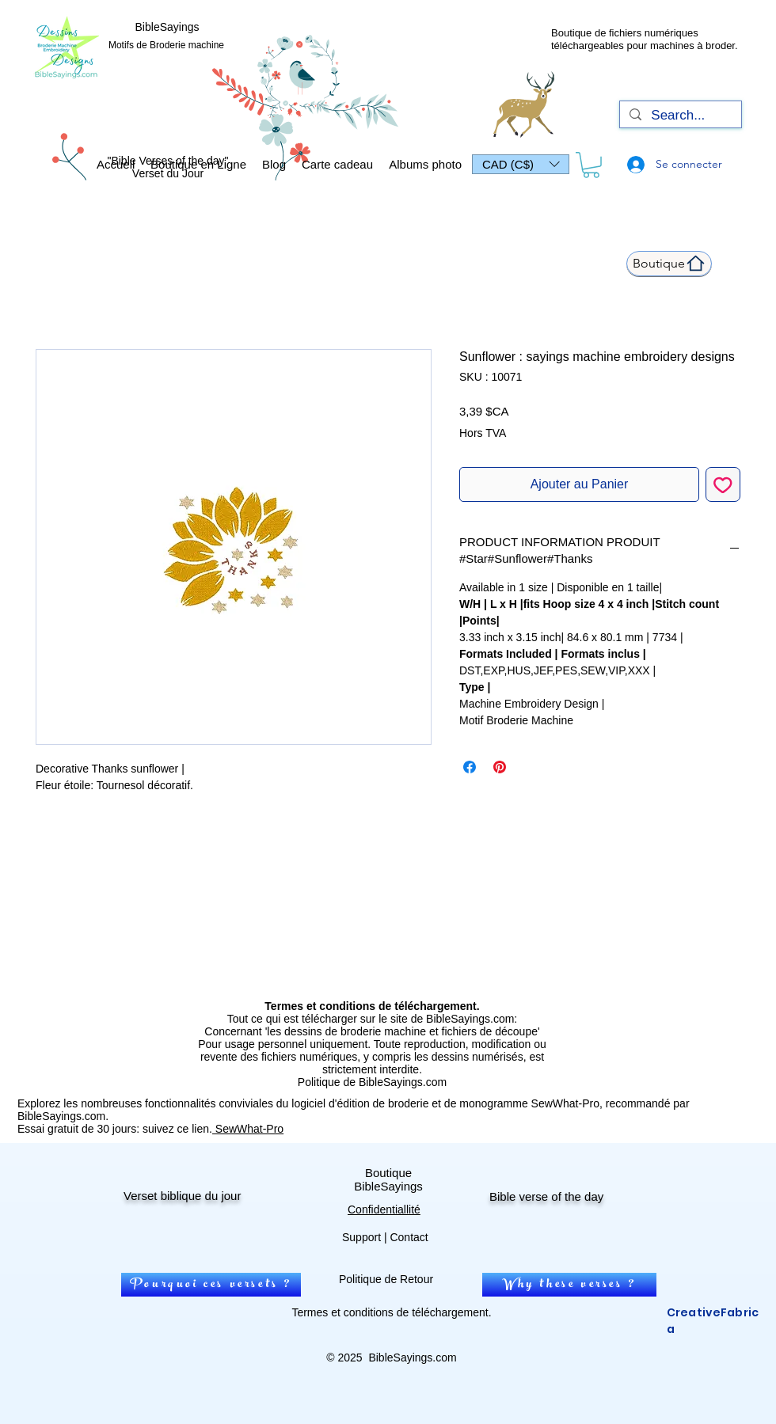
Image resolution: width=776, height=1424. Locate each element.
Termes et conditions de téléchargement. (391, 1312)
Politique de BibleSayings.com (372, 1082)
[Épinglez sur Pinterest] (499, 767)
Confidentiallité (384, 1209)
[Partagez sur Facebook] (469, 767)
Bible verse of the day (546, 1196)
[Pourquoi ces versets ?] (211, 1285)
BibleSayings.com (412, 1357)
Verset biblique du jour (182, 1195)
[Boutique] (669, 263)
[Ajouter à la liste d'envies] (723, 484)
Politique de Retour (386, 1279)
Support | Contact (385, 1237)
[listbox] (520, 164)
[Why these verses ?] (569, 1285)
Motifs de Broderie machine (166, 45)
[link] (591, 165)
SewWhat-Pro (247, 1128)
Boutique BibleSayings (388, 1179)
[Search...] (679, 115)
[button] (520, 164)
